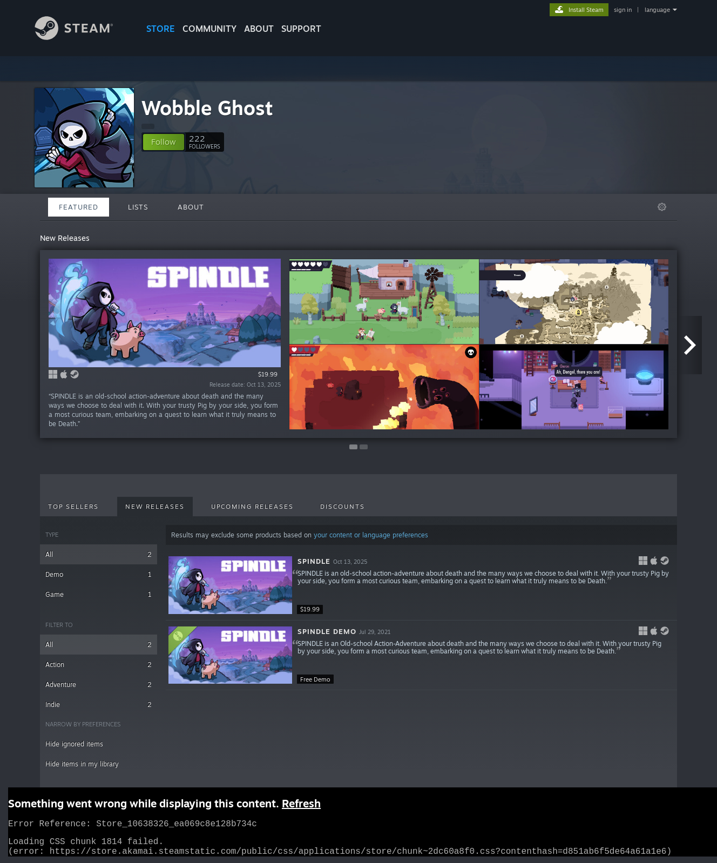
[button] (163, 142)
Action (98, 664)
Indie (98, 704)
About (259, 28)
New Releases (155, 506)
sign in (623, 10)
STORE (160, 28)
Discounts (342, 506)
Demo (98, 574)
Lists (138, 207)
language (657, 10)
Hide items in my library (82, 764)
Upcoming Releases (252, 506)
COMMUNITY (209, 28)
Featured (78, 207)
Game (98, 594)
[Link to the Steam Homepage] (82, 37)
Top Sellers (73, 506)
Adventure (98, 684)
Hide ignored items (74, 744)
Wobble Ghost (207, 108)
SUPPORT (301, 28)
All (98, 554)
